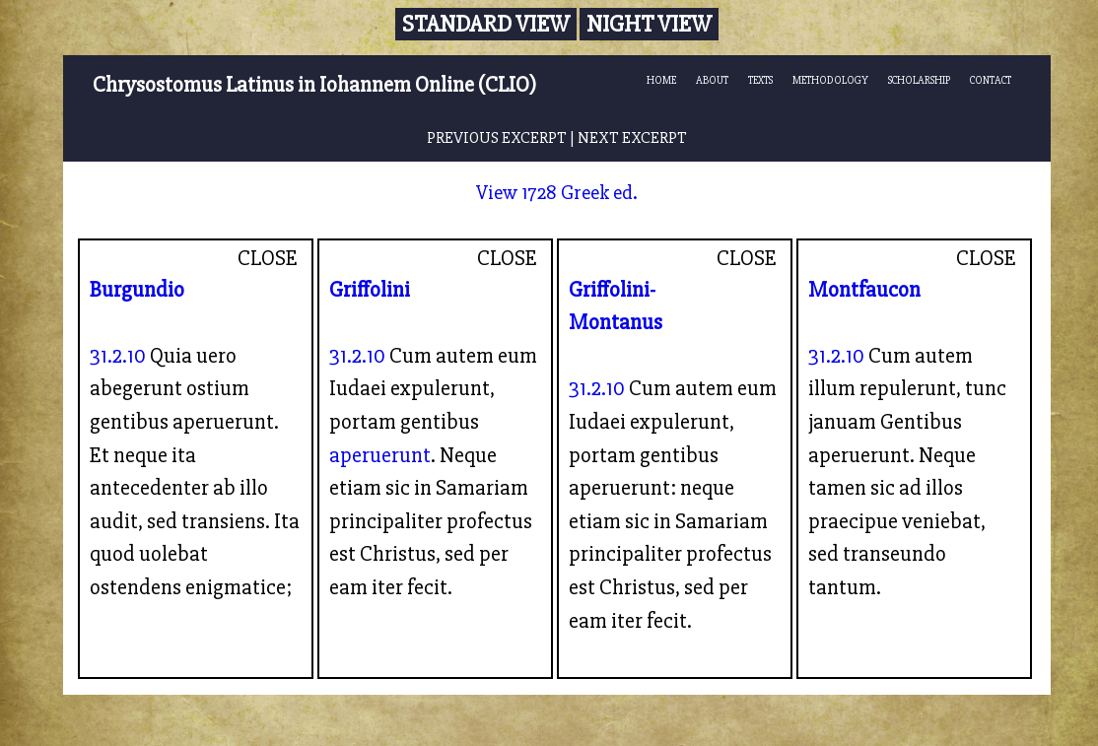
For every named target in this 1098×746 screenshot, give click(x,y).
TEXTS (760, 80)
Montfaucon (864, 290)
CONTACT (990, 80)
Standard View (486, 24)
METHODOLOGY (830, 80)
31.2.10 (118, 356)
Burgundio (137, 290)
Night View (649, 24)
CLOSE (268, 258)
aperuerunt (380, 455)
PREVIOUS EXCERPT (497, 138)
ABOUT (712, 80)
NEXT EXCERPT (632, 138)
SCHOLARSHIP (919, 80)
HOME (661, 80)
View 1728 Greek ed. (557, 192)
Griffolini (369, 290)
